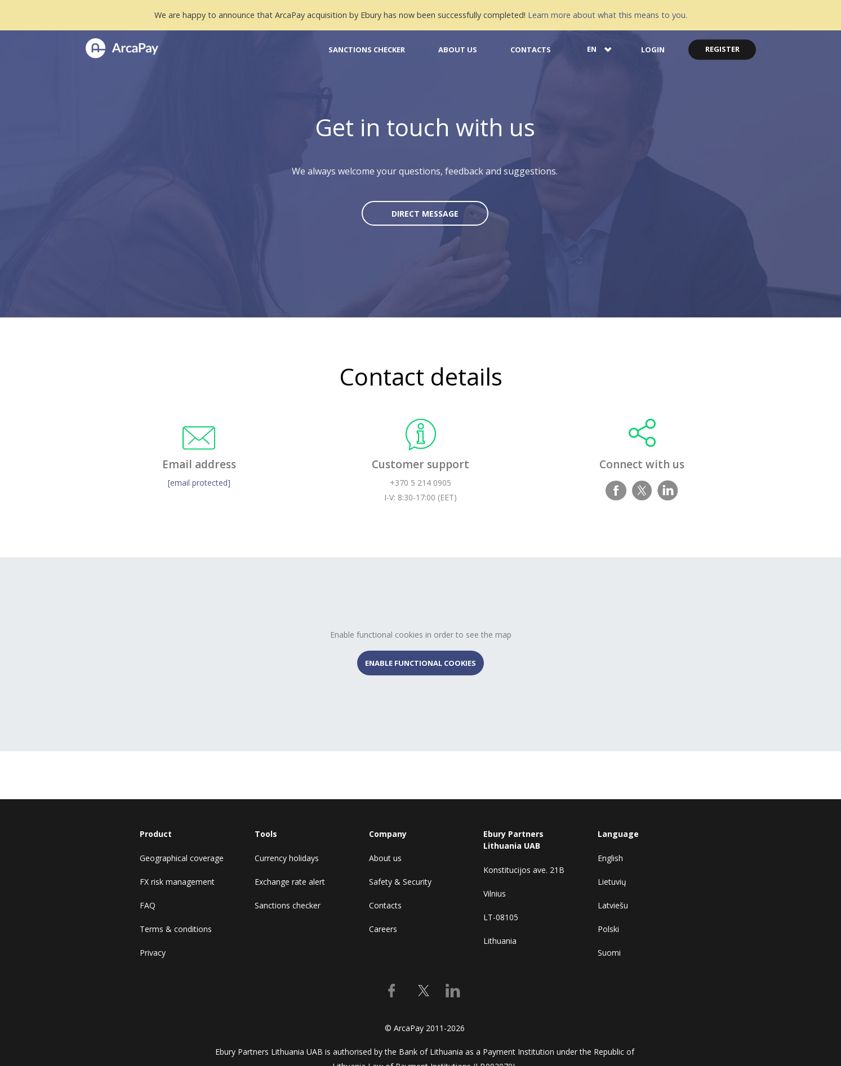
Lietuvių (612, 881)
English (610, 858)
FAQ (147, 905)
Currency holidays (287, 858)
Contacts (385, 905)
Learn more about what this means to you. (607, 15)
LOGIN (653, 49)
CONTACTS (530, 49)
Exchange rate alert (290, 881)
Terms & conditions (176, 929)
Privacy (153, 952)
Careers (383, 929)
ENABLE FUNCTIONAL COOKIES (420, 663)
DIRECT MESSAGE (425, 213)
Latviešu (613, 905)
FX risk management (177, 881)
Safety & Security (400, 881)
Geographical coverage (182, 858)
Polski (608, 929)
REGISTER (722, 49)
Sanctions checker (288, 905)
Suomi (609, 952)
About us (385, 858)
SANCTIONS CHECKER (366, 49)
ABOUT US (457, 49)
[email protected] (199, 482)
